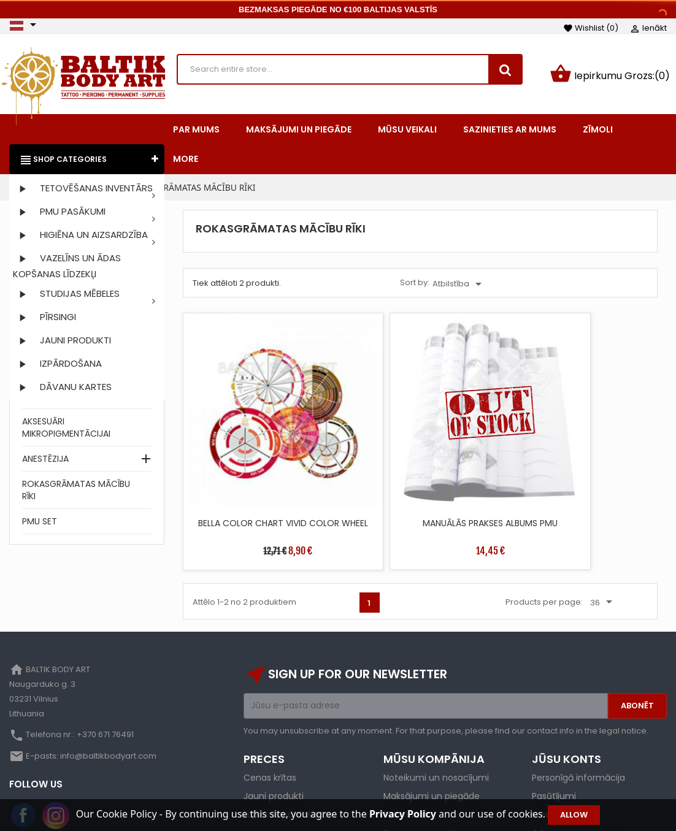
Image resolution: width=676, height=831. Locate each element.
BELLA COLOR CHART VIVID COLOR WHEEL (240, 445)
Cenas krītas (270, 708)
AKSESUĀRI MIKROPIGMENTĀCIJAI (66, 430)
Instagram (55, 746)
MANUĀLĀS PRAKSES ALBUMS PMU (360, 445)
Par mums (405, 745)
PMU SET (39, 524)
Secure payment (419, 763)
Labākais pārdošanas (288, 745)
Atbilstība (459, 286)
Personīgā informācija (578, 708)
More (185, 161)
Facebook (23, 746)
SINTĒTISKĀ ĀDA (54, 399)
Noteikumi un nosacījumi (436, 708)
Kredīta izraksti (562, 745)
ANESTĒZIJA (45, 461)
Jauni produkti (274, 727)
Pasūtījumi (554, 727)
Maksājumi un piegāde (431, 727)
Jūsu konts (566, 689)
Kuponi (546, 782)
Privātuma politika (421, 782)
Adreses (549, 763)
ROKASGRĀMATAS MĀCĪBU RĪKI (76, 492)
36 (603, 519)
